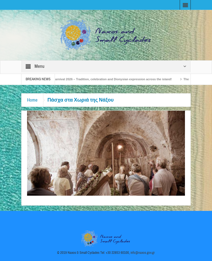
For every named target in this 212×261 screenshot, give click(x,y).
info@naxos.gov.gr (143, 252)
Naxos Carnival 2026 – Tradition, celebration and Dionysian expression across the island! (109, 79)
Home (32, 100)
